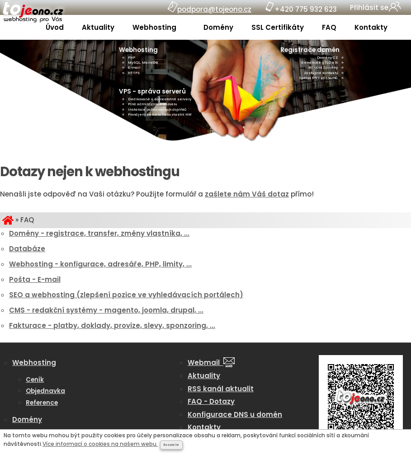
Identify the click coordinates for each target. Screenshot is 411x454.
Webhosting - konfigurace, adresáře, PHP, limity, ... (100, 264)
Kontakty (370, 27)
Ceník (35, 379)
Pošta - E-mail (35, 279)
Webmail (211, 362)
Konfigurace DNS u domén (235, 414)
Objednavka (45, 391)
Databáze (27, 248)
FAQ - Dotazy (211, 401)
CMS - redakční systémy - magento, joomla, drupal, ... (106, 310)
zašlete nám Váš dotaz (247, 194)
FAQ (329, 27)
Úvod (55, 27)
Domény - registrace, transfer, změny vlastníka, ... (99, 233)
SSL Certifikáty (277, 27)
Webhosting (155, 27)
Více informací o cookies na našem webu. (100, 444)
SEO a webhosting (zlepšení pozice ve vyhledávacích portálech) (126, 295)
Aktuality (98, 27)
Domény (218, 27)
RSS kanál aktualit (221, 388)
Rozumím (171, 445)
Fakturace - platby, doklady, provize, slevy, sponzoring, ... (112, 325)
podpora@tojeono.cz (214, 9)
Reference (42, 402)
